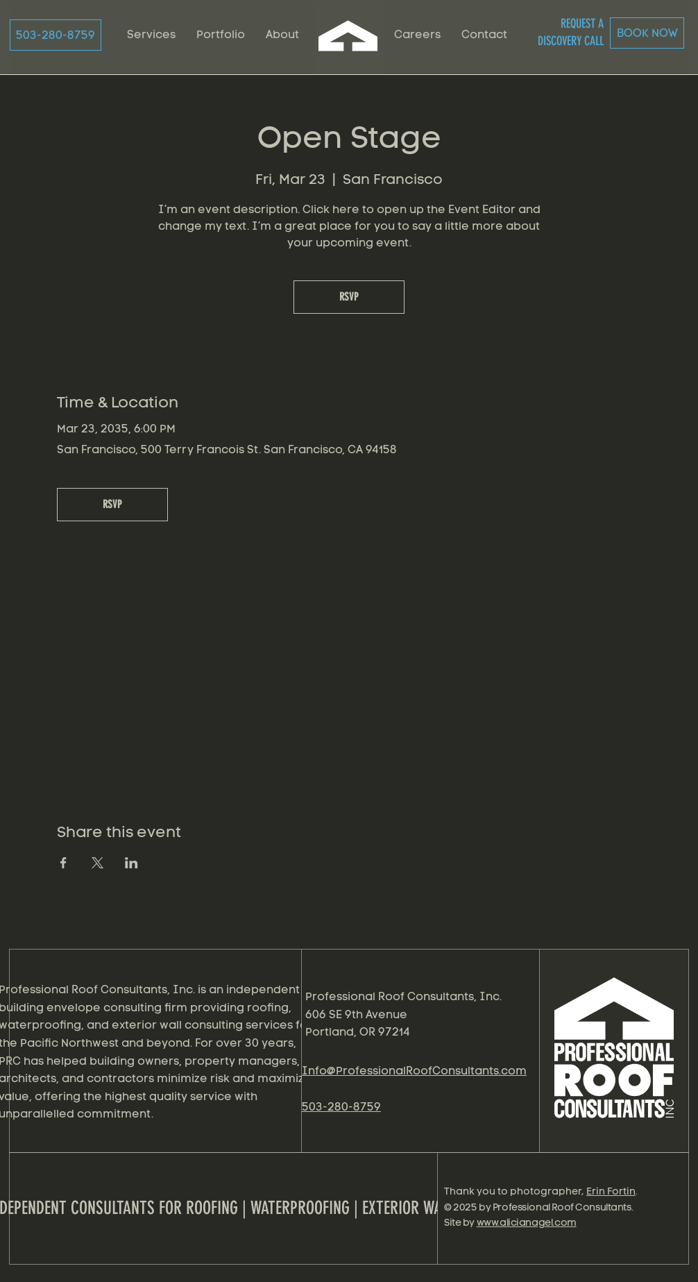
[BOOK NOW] (647, 33)
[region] (616, 1059)
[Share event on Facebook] (63, 862)
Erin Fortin (611, 1191)
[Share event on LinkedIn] (131, 862)
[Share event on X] (97, 862)
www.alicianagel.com (527, 1223)
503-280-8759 (341, 1106)
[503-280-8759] (55, 35)
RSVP (349, 296)
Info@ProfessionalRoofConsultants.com (414, 1070)
